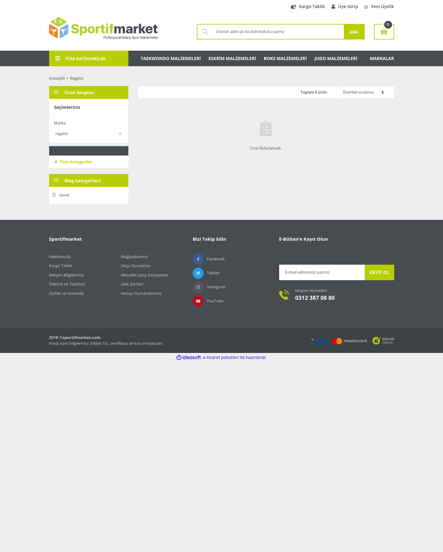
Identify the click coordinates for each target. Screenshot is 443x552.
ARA (353, 32)
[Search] (278, 32)
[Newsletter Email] (322, 272)
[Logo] (103, 31)
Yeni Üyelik (379, 6)
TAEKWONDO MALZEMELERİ (171, 58)
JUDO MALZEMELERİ (336, 58)
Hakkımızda (60, 256)
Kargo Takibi (308, 6)
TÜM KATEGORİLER (80, 58)
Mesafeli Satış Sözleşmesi (144, 275)
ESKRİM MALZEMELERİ (232, 58)
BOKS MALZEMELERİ (285, 58)
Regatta (76, 78)
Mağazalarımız (134, 256)
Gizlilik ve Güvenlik (66, 293)
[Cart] (384, 31)
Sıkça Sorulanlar (136, 265)
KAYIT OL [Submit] (379, 272)
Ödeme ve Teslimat (67, 284)
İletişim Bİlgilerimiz (66, 275)
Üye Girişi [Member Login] (344, 6)
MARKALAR (382, 58)
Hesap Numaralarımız (141, 293)
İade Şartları (132, 284)
